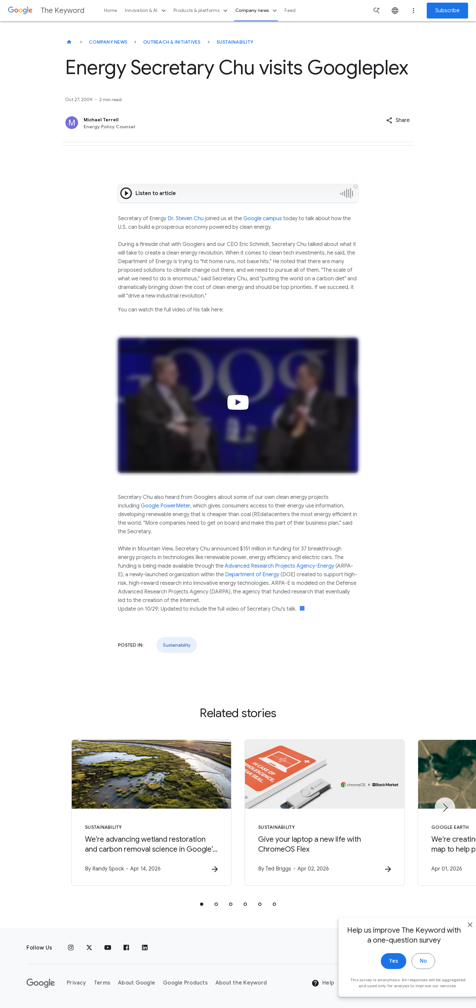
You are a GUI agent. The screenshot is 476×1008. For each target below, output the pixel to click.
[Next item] (445, 807)
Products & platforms (201, 11)
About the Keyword (241, 983)
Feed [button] (290, 10)
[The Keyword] (69, 42)
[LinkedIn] (145, 948)
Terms (102, 983)
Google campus (262, 218)
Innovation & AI (146, 11)
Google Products (185, 983)
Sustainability (235, 42)
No (408, 974)
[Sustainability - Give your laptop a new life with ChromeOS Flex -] (324, 812)
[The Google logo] (40, 983)
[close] (455, 938)
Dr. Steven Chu (186, 218)
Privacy (76, 983)
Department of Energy (252, 574)
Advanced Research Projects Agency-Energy (279, 566)
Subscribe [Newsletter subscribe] (447, 10)
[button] (398, 120)
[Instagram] (71, 948)
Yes (379, 974)
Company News (108, 42)
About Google (136, 983)
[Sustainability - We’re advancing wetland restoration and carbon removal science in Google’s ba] (151, 812)
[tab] (201, 904)
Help (322, 983)
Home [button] (110, 10)
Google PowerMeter (165, 506)
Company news (257, 11)
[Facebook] (126, 948)
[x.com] (89, 948)
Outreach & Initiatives (172, 42)
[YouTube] (108, 948)
